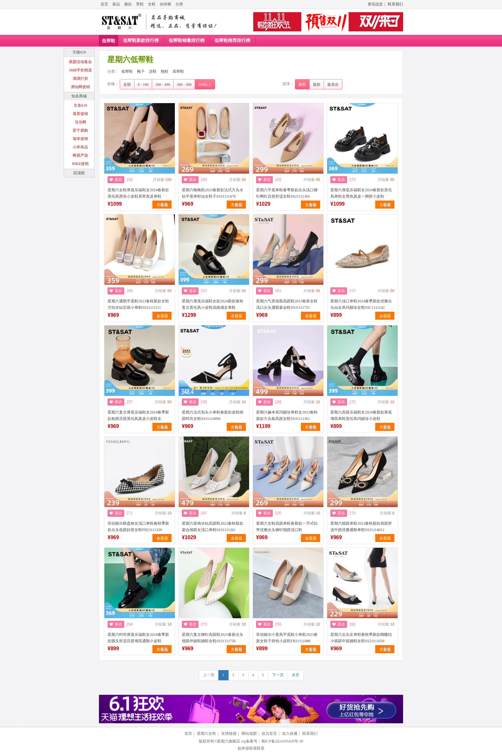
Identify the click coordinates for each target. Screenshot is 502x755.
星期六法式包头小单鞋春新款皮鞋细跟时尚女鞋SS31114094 (212, 415)
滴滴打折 (80, 78)
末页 (295, 675)
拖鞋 (164, 71)
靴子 (141, 71)
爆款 (128, 4)
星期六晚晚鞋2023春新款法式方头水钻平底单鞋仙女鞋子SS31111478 (212, 193)
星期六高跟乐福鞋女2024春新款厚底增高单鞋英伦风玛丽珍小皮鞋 (361, 415)
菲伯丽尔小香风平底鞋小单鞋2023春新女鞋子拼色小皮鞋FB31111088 (287, 637)
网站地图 (249, 733)
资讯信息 (375, 4)
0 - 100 (143, 84)
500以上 (205, 84)
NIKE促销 (80, 163)
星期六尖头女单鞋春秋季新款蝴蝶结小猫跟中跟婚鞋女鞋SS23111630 (361, 637)
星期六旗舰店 (228, 741)
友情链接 (229, 733)
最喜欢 (333, 84)
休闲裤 (165, 4)
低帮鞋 (108, 40)
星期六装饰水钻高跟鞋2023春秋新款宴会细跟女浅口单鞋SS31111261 (212, 526)
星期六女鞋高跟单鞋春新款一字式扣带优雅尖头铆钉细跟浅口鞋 (287, 526)
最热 (302, 84)
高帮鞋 (178, 71)
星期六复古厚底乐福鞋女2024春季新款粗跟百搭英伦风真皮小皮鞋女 (138, 415)
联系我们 (395, 4)
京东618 (80, 105)
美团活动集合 (80, 62)
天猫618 (79, 52)
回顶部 (79, 173)
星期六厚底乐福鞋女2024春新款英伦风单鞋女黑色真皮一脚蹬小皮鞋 (361, 193)
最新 (316, 84)
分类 (179, 4)
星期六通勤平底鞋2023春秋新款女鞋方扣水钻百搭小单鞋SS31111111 (138, 304)
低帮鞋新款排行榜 (141, 40)
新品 (116, 4)
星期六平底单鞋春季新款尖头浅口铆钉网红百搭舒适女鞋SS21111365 (287, 193)
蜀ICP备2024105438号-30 (282, 741)
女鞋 (152, 4)
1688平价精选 (80, 70)
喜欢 (118, 179)
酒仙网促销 (80, 87)
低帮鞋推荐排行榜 (232, 40)
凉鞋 (153, 71)
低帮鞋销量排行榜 (187, 40)
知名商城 (79, 96)
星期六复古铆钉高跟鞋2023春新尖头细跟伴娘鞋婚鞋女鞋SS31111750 (212, 637)
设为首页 (269, 733)
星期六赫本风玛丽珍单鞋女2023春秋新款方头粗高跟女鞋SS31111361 (287, 415)
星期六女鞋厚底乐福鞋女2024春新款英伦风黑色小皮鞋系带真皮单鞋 (138, 193)
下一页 (278, 675)
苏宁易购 (80, 130)
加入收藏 (289, 733)
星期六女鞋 (206, 733)
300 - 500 (184, 84)
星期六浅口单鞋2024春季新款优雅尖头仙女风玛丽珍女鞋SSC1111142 (361, 304)
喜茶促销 (80, 113)
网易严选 (80, 155)
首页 (104, 4)
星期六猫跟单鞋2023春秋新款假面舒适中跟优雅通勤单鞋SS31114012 (361, 526)
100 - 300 (162, 84)
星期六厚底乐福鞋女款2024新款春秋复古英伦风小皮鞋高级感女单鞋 (212, 304)
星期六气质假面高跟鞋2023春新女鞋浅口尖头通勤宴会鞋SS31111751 (287, 304)
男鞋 (140, 4)
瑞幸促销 (80, 138)
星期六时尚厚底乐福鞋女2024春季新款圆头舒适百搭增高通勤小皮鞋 (138, 637)
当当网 (80, 122)
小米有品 (80, 147)
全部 (127, 84)
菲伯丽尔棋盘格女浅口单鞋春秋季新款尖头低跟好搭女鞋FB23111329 (138, 526)
